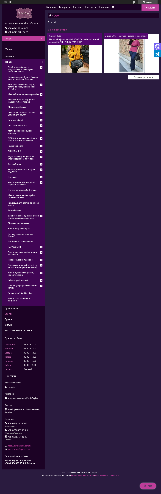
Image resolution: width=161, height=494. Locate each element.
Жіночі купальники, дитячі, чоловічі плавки (21, 273)
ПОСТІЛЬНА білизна (17, 125)
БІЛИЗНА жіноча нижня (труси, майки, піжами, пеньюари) (22, 139)
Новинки (104, 7)
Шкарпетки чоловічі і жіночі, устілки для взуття (21, 113)
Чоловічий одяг (15, 146)
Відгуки (9, 324)
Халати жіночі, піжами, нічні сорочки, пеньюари (21, 183)
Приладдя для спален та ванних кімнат (23, 204)
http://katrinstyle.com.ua (19, 445)
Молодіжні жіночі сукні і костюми (20, 131)
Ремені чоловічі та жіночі (20, 259)
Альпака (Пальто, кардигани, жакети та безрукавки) (22, 100)
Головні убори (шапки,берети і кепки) (22, 286)
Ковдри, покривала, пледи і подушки (21, 170)
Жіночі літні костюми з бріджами (19, 299)
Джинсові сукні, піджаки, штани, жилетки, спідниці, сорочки (23, 216)
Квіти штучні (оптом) (18, 280)
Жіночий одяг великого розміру (23, 94)
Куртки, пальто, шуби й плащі (22, 190)
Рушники (12, 177)
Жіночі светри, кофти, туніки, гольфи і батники (21, 196)
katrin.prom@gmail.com (19, 449)
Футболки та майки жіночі (20, 241)
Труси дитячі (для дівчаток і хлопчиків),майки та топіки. (21, 157)
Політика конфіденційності (107, 475)
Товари (63, 7)
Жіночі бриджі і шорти (19, 228)
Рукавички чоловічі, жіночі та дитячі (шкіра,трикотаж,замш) (22, 266)
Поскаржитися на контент (82, 475)
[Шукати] (42, 38)
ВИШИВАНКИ (14, 151)
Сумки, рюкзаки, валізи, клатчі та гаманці (22, 253)
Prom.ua (95, 472)
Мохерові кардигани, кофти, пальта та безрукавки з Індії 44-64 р (21, 86)
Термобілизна (14, 210)
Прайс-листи (12, 308)
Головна (51, 7)
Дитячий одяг (14, 164)
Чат (148, 485)
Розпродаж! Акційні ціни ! (20, 293)
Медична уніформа (17, 107)
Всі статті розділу (142, 77)
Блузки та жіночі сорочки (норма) (20, 235)
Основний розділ (57, 29)
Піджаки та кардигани (18, 223)
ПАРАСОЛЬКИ (14, 247)
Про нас (77, 7)
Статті (8, 313)
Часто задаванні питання (18, 330)
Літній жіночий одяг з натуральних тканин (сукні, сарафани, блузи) (20, 69)
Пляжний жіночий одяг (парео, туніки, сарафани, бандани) (23, 78)
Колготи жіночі (15, 120)
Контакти (90, 7)
